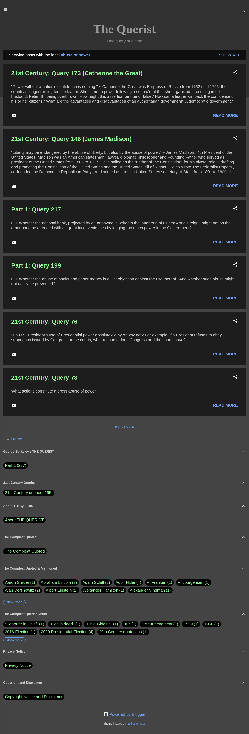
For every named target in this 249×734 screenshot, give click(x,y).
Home (16, 439)
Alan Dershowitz (22, 590)
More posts (124, 426)
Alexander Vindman (150, 590)
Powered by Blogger (124, 714)
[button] (235, 73)
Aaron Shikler (20, 582)
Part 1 (15, 465)
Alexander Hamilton (103, 590)
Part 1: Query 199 (36, 265)
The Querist (124, 29)
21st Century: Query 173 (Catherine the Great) (77, 73)
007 (127, 624)
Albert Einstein (62, 590)
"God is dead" (62, 624)
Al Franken (159, 582)
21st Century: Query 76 (44, 321)
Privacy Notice (18, 665)
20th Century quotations (120, 632)
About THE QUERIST (24, 520)
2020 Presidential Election (64, 632)
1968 (208, 624)
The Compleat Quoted (25, 551)
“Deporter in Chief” (21, 624)
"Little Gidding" (99, 624)
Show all (229, 55)
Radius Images (136, 723)
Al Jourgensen (193, 582)
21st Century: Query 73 (44, 377)
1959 (188, 624)
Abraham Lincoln (59, 582)
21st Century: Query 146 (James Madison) (71, 138)
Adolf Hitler (128, 582)
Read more (225, 115)
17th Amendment (157, 624)
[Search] (243, 11)
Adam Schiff (96, 582)
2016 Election (17, 632)
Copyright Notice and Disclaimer (34, 696)
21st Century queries (23, 492)
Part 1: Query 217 (36, 209)
